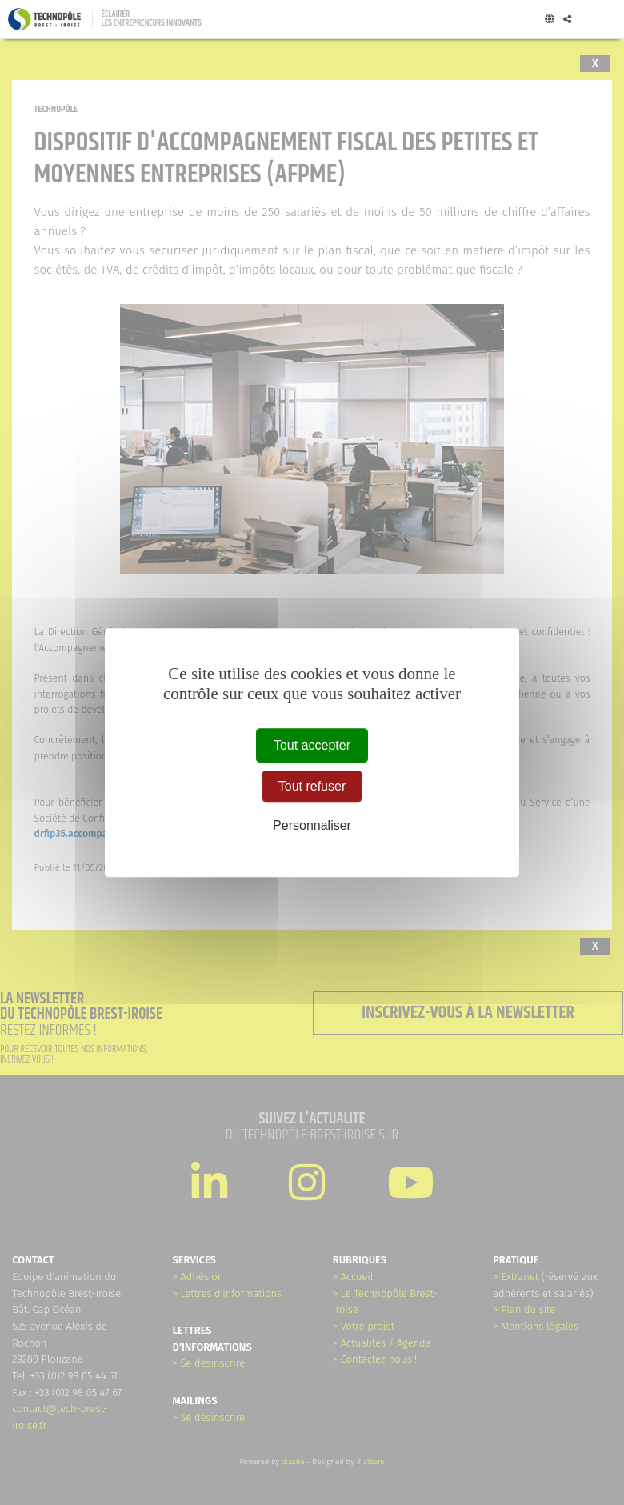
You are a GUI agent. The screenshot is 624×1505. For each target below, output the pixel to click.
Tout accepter (312, 745)
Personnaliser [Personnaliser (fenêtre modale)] (312, 825)
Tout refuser (312, 786)
